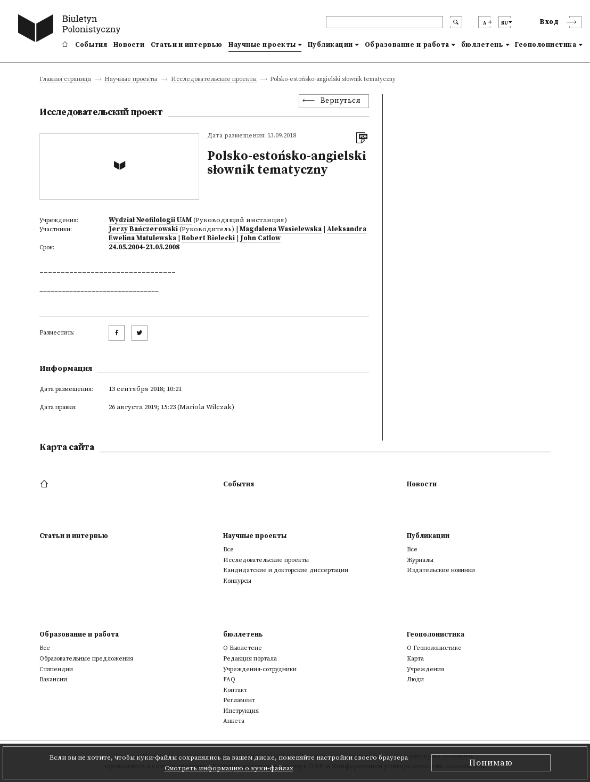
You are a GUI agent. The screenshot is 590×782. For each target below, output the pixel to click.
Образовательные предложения (86, 659)
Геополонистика (545, 44)
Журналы (420, 560)
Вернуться (341, 100)
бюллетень (482, 44)
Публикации (330, 44)
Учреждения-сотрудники (260, 669)
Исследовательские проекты (214, 79)
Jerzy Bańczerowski (143, 229)
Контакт (235, 690)
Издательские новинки (441, 570)
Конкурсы (237, 581)
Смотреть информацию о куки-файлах (229, 768)
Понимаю (491, 762)
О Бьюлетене (242, 648)
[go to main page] (71, 30)
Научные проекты (262, 44)
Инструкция (241, 711)
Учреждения (425, 669)
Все (228, 549)
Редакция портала (250, 659)
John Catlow (260, 238)
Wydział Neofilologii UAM (150, 220)
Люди (415, 679)
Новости (128, 44)
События (91, 44)
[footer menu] (45, 484)
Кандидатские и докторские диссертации (285, 570)
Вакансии (53, 679)
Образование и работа (407, 44)
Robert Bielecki (208, 238)
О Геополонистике (434, 648)
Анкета (233, 721)
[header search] (384, 22)
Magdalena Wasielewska (281, 229)
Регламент (239, 700)
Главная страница (65, 79)
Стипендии (56, 669)
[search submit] (456, 22)
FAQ (229, 679)
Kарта (415, 659)
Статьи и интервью (186, 44)
